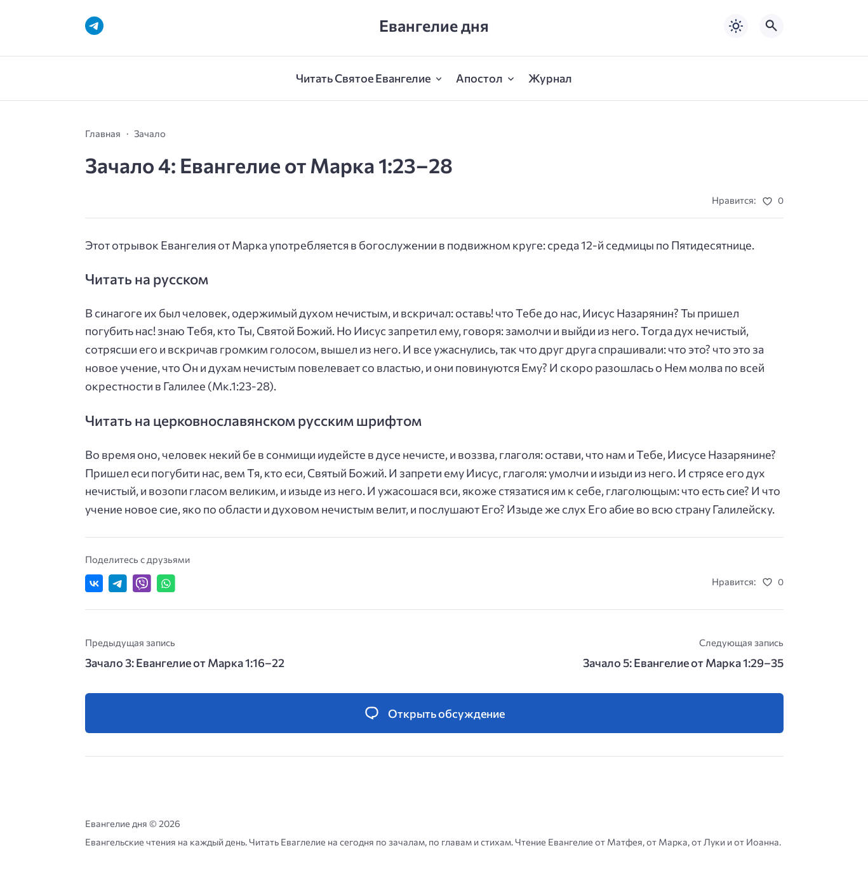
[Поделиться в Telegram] (118, 583)
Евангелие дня (434, 26)
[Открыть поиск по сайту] (771, 26)
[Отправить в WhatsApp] (166, 583)
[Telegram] (94, 26)
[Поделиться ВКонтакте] (94, 583)
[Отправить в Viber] (142, 583)
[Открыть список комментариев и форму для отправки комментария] (434, 713)
